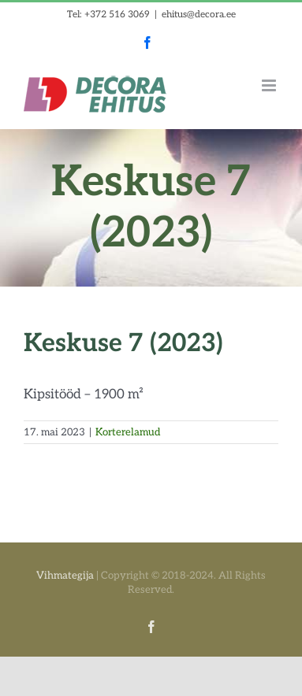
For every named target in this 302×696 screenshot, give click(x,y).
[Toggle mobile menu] (270, 85)
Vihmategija (65, 575)
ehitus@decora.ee (199, 14)
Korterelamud (127, 432)
